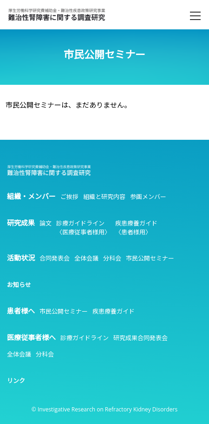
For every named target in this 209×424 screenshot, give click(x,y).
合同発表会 (54, 258)
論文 (45, 223)
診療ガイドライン (84, 338)
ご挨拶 (69, 196)
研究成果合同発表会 (140, 338)
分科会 (112, 258)
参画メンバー (148, 196)
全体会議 (86, 258)
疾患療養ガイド (113, 311)
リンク (16, 380)
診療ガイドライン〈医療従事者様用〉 (83, 227)
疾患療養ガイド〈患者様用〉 (136, 227)
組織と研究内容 (104, 196)
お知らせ (19, 284)
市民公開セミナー (150, 258)
